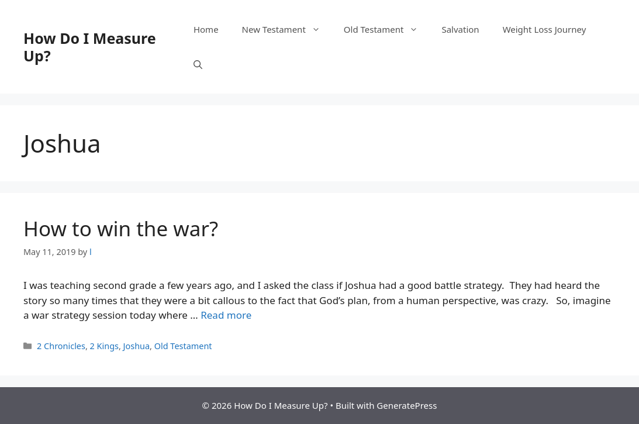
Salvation (460, 29)
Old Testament (387, 29)
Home (206, 29)
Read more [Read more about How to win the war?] (226, 315)
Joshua (136, 345)
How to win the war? (120, 228)
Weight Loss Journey (544, 29)
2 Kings (104, 345)
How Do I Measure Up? (89, 47)
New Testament (287, 29)
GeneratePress (407, 405)
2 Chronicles (61, 345)
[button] (198, 64)
